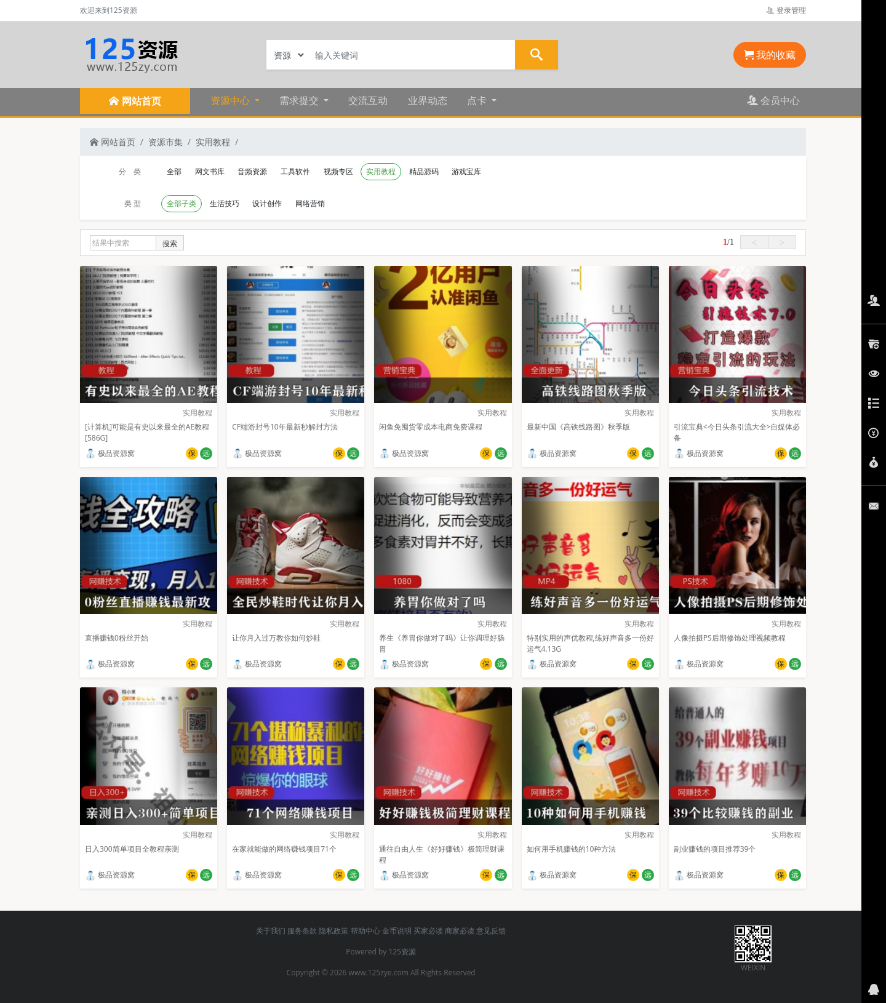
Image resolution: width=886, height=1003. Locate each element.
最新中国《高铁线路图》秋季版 (578, 427)
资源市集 (165, 142)
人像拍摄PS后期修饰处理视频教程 (730, 638)
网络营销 (310, 203)
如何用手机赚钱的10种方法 (572, 849)
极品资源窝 (110, 453)
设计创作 (267, 203)
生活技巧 (224, 203)
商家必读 (459, 930)
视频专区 (338, 171)
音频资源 (252, 171)
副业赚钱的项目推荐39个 (715, 849)
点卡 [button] (478, 100)
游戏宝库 (466, 171)
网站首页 (112, 142)
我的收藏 (770, 55)
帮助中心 (365, 930)
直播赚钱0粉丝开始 (116, 638)
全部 (174, 171)
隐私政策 (333, 930)
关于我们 (270, 930)
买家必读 (428, 930)
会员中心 (773, 100)
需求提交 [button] (300, 100)
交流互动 (368, 100)
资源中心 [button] (231, 100)
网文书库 (210, 171)
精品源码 (424, 171)
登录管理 (786, 10)
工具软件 (295, 171)
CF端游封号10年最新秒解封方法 (284, 427)
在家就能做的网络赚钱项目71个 (284, 849)
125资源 (402, 951)
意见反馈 (491, 930)
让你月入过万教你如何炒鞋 (276, 638)
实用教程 (213, 142)
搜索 (169, 243)
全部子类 (181, 203)
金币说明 (397, 930)
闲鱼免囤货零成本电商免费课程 (430, 427)
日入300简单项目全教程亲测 (132, 849)
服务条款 (302, 930)
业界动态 (427, 100)
